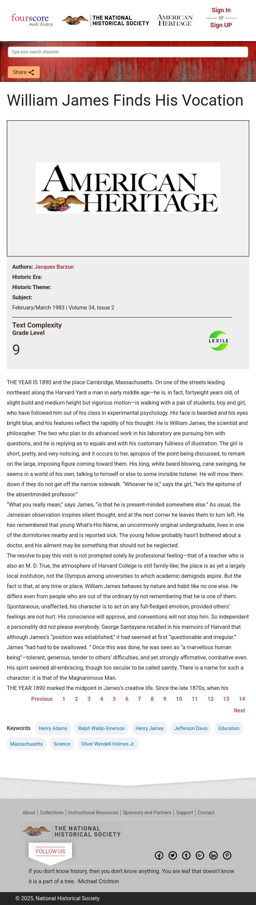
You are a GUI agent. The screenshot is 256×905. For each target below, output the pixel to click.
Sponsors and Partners (147, 812)
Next (239, 710)
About (28, 812)
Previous (42, 699)
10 (179, 699)
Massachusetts (26, 744)
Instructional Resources (93, 812)
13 (226, 699)
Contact (206, 812)
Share (24, 72)
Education (228, 728)
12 (210, 699)
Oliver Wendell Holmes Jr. (108, 744)
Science (62, 744)
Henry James (150, 728)
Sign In (221, 10)
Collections (52, 812)
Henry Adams (53, 728)
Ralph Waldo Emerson (101, 728)
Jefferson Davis (190, 728)
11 (195, 699)
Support (184, 812)
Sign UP (221, 25)
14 (242, 699)
